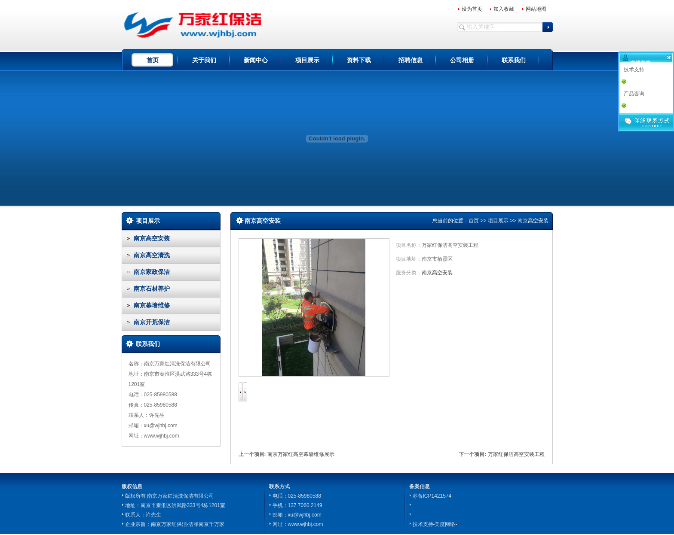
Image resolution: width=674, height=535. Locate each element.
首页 (153, 60)
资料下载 (359, 60)
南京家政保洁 (152, 271)
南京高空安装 (152, 238)
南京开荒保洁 (152, 322)
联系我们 (514, 60)
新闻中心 (256, 60)
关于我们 (204, 60)
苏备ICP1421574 (432, 496)
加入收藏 (503, 9)
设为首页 (472, 9)
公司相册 (462, 60)
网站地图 (536, 9)
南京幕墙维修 (152, 305)
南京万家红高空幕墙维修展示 (300, 454)
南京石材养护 (152, 288)
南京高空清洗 (152, 255)
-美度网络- (445, 524)
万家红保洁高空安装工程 (516, 454)
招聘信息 (410, 60)
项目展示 (307, 60)
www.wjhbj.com (305, 524)
